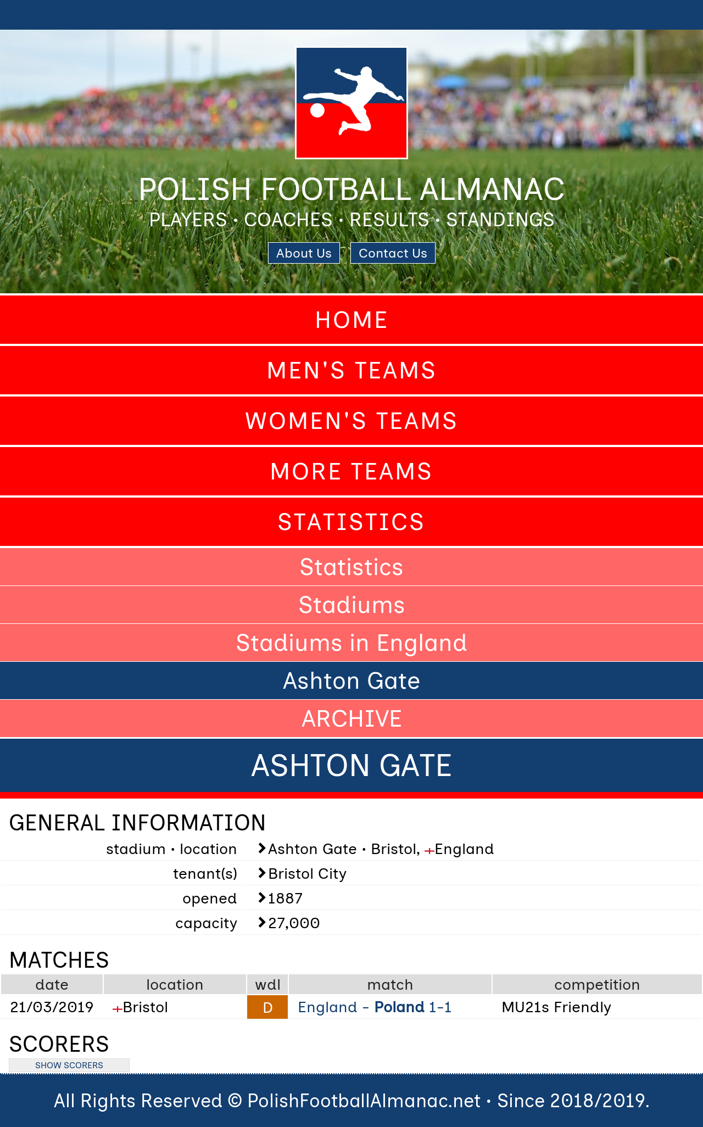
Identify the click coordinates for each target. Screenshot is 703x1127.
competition (597, 984)
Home (352, 319)
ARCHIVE (352, 718)
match (390, 984)
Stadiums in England (351, 642)
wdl (268, 984)
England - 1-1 (375, 1006)
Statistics (351, 521)
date (52, 984)
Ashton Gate (351, 680)
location (175, 984)
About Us (304, 253)
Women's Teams (352, 420)
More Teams (351, 471)
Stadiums (351, 604)
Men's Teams (351, 370)
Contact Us (393, 253)
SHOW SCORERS (69, 1065)
